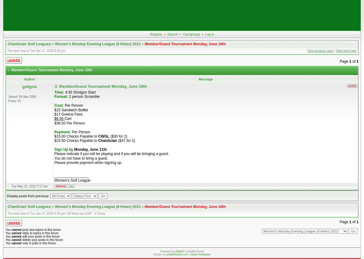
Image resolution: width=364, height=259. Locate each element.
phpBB (179, 251)
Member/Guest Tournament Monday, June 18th (185, 44)
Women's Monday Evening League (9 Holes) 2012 (98, 44)
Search (172, 34)
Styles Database (201, 254)
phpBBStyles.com (177, 254)
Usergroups (191, 34)
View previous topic (320, 51)
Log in (209, 34)
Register (156, 34)
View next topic (346, 51)
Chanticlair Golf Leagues (29, 44)
